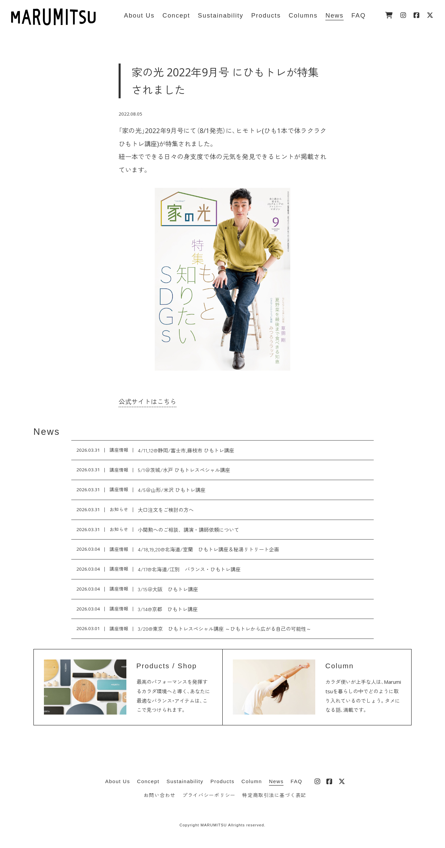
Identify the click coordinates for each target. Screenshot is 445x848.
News (46, 431)
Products (222, 781)
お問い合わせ (159, 795)
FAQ (296, 781)
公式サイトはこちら (147, 401)
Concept (148, 781)
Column (252, 781)
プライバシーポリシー (209, 795)
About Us (117, 781)
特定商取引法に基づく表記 (274, 795)
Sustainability (185, 781)
